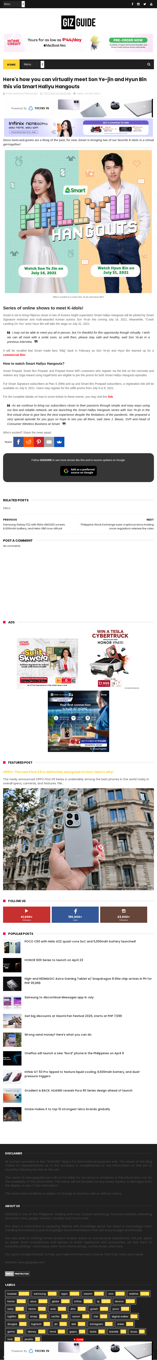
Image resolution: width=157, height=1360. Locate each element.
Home (11, 64)
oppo (64, 1294)
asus (33, 1301)
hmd (53, 1332)
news (80, 93)
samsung (40, 1294)
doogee (12, 1324)
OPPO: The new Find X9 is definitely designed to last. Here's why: (58, 772)
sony (10, 1309)
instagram (96, 1324)
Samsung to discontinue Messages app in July (59, 997)
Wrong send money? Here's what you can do (58, 1035)
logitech (36, 1324)
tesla (93, 1332)
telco (97, 93)
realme (133, 1294)
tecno (32, 1309)
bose (134, 1332)
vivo (110, 1294)
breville (113, 1332)
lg (98, 1301)
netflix (55, 1316)
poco (116, 1309)
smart (89, 93)
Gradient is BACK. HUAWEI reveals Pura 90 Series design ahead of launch (78, 1091)
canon (76, 1316)
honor (11, 1301)
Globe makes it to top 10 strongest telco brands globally (67, 1109)
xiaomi (88, 1294)
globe (55, 1301)
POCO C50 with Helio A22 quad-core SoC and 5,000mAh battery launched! (80, 942)
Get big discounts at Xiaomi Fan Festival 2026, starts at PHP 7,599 (73, 1016)
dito (73, 1309)
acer (53, 1309)
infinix (78, 1301)
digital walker (120, 1316)
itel (96, 1316)
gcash (94, 1309)
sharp (33, 1316)
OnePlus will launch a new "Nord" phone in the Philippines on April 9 (74, 1053)
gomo (11, 1332)
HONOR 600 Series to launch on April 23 (54, 960)
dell (73, 1324)
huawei (12, 1294)
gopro (73, 1332)
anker (120, 1324)
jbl (56, 1324)
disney (32, 1332)
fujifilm (11, 1316)
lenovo (119, 1301)
